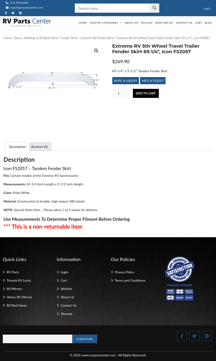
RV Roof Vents (17, 305)
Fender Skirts (69, 38)
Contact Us (184, 22)
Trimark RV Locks (19, 280)
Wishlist (66, 289)
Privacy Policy (124, 272)
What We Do (164, 22)
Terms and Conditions (130, 280)
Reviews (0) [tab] (39, 147)
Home (83, 22)
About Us (131, 22)
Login (207, 8)
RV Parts (13, 272)
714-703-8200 (17, 2)
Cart (198, 22)
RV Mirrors (14, 289)
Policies (147, 22)
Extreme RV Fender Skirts (97, 38)
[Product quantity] (120, 93)
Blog (208, 22)
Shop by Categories (106, 22)
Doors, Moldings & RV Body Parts (36, 38)
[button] (96, 51)
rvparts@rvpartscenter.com (24, 7)
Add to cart (146, 93)
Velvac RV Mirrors (19, 297)
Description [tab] (17, 147)
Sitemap (66, 314)
